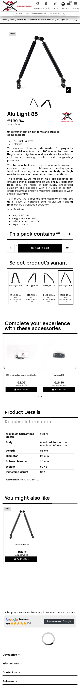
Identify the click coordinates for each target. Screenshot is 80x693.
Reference (12, 479)
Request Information (28, 422)
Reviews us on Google (59, 621)
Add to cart (40, 248)
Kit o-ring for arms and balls (41, 375)
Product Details (22, 412)
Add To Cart (40, 390)
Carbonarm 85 (21, 545)
